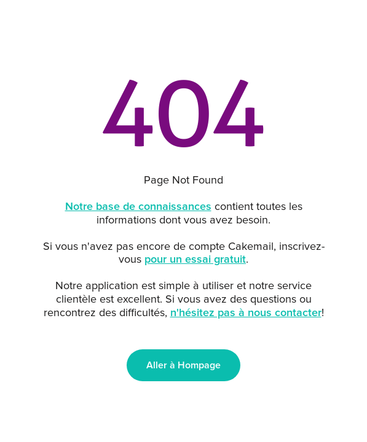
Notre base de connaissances (138, 206)
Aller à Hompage (183, 365)
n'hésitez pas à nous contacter (246, 313)
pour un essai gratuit (195, 259)
